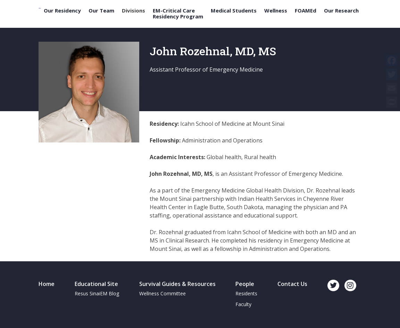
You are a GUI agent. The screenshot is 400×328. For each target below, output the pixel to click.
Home (47, 284)
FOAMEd (305, 11)
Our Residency (62, 11)
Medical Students (234, 11)
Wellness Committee (162, 293)
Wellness (275, 11)
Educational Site (96, 284)
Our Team (101, 11)
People (244, 284)
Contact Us (292, 284)
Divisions (133, 11)
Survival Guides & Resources (177, 284)
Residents (246, 293)
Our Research (341, 11)
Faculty (243, 304)
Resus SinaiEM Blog (97, 293)
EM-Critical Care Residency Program (178, 13)
